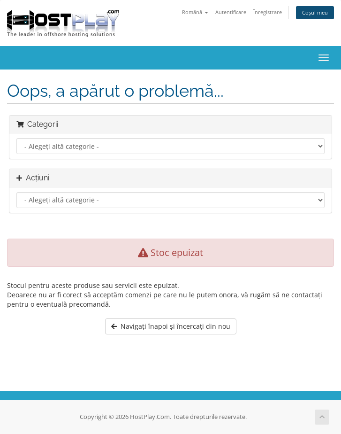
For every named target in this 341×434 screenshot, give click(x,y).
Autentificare (230, 12)
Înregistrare (267, 12)
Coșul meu (315, 12)
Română (195, 12)
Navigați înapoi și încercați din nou (170, 326)
